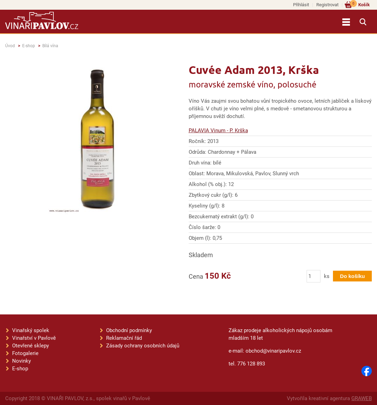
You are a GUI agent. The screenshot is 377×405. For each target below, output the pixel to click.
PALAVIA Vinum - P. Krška (218, 130)
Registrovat (327, 4)
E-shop (28, 45)
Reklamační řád (124, 338)
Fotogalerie (25, 353)
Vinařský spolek (30, 330)
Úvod (10, 45)
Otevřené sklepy (30, 346)
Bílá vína (50, 45)
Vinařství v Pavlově (34, 338)
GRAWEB (361, 398)
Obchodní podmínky (129, 330)
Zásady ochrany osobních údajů (142, 346)
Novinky (21, 361)
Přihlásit (301, 4)
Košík (360, 4)
